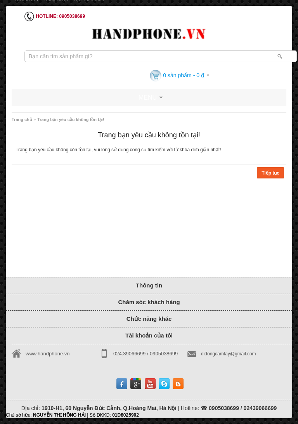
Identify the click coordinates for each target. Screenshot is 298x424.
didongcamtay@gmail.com (228, 354)
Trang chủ (22, 119)
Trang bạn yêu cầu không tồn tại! (70, 119)
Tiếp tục (270, 173)
